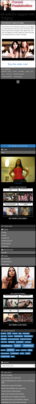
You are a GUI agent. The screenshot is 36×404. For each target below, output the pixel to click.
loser (17, 345)
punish (10, 350)
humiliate (11, 342)
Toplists (4, 256)
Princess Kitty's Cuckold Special (11, 391)
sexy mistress (5, 353)
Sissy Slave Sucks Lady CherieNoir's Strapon (15, 399)
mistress (15, 71)
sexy (32, 71)
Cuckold (3, 235)
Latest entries (6, 372)
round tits (23, 350)
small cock (9, 74)
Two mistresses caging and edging (12, 23)
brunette (3, 333)
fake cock (3, 336)
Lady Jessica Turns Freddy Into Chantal (13, 397)
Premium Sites (6, 226)
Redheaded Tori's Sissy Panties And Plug (13, 402)
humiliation (21, 71)
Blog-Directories (7, 250)
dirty (20, 333)
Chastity (3, 232)
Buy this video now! (18, 64)
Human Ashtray (6, 243)
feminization (28, 336)
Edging (9, 71)
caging (27, 71)
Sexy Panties (5, 264)
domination (26, 333)
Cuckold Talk (5, 238)
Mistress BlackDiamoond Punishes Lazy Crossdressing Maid (17, 381)
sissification (14, 353)
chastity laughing (18, 76)
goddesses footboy (25, 339)
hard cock (4, 342)
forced (3, 339)
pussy (17, 350)
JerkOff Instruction (6, 241)
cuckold (15, 333)
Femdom (4, 252)
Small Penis (5, 246)
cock (9, 333)
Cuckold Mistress (6, 261)
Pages (4, 149)
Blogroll (4, 229)
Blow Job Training (6, 375)
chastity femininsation (18, 74)
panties (3, 350)
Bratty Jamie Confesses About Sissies (12, 394)
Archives (5, 362)
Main (2, 152)
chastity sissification (7, 76)
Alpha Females (5, 259)
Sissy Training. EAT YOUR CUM (11, 378)
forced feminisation (13, 339)
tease (12, 356)
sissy (22, 353)
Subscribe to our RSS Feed (18, 146)
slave (3, 74)
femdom (10, 336)
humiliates (28, 342)
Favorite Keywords (8, 331)
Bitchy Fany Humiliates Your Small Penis (13, 388)
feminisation (18, 336)
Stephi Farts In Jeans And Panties (11, 385)
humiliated (19, 342)
